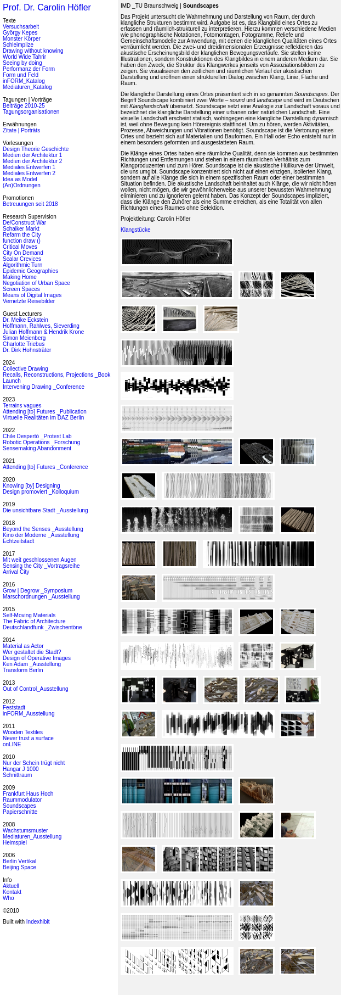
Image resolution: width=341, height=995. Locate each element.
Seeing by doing (22, 63)
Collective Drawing (25, 369)
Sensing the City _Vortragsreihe (41, 566)
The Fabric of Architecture (34, 621)
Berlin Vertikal (19, 861)
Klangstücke (135, 230)
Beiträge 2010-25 (24, 106)
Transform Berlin (23, 670)
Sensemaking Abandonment (37, 448)
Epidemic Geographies (30, 271)
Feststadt (14, 708)
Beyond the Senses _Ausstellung (43, 529)
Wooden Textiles (23, 732)
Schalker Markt (21, 229)
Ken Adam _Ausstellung (32, 664)
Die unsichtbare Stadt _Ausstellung (45, 510)
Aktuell (11, 886)
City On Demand (23, 253)
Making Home (20, 277)
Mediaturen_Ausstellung (32, 837)
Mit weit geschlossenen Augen (40, 560)
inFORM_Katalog (24, 81)
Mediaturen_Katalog (27, 87)
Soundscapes (19, 806)
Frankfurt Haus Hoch (28, 794)
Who (8, 898)
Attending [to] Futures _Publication (45, 412)
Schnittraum (17, 775)
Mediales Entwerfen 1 (29, 167)
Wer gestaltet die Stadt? (32, 652)
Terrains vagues (22, 406)
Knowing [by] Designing (31, 486)
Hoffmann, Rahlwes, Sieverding (41, 326)
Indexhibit (38, 922)
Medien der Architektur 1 (32, 155)
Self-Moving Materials (29, 615)
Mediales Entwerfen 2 (29, 173)
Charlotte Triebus (23, 344)
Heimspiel (15, 843)
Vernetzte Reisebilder (29, 301)
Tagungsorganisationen (31, 112)
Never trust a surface (28, 738)
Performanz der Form (29, 69)
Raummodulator (22, 800)
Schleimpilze (18, 45)
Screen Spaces (21, 289)
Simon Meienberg (24, 338)
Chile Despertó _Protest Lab (37, 436)
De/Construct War (24, 223)
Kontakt (12, 892)
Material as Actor (23, 646)
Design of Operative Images (37, 658)
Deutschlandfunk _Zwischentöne (42, 627)
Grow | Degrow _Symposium (37, 591)
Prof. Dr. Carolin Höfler (47, 7)
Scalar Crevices (22, 259)
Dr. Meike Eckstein (25, 320)
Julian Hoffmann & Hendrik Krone (43, 332)
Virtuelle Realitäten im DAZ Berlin (43, 418)
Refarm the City (22, 235)
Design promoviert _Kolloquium (41, 492)
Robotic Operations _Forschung (41, 442)
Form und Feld (20, 75)
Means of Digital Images (32, 295)
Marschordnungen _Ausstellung (41, 597)
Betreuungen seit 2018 (30, 204)
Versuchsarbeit (21, 27)
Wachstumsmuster (25, 831)
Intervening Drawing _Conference (43, 387)
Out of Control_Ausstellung (36, 689)
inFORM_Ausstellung (28, 714)
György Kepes (20, 33)
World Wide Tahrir (24, 57)
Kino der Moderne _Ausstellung (41, 535)
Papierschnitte (20, 812)
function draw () (22, 241)
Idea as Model (20, 179)
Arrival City (16, 572)
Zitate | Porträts (21, 130)
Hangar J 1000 (21, 769)
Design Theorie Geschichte (36, 149)
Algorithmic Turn (22, 265)
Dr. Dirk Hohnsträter (27, 350)
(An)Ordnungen (22, 185)
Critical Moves (20, 247)
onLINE (12, 744)
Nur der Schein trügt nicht (34, 763)
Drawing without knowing (33, 51)
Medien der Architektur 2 (32, 161)
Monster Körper (22, 39)
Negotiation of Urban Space (36, 283)
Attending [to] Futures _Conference (45, 467)
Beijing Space (19, 867)
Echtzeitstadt (18, 541)
